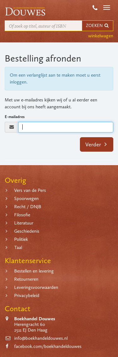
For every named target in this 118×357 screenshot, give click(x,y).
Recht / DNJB (27, 206)
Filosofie (22, 215)
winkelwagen (100, 36)
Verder (96, 144)
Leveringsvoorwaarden (36, 287)
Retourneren (26, 279)
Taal (18, 247)
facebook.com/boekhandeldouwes (47, 346)
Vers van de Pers (30, 190)
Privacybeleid (26, 295)
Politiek (21, 239)
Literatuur (23, 223)
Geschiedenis (26, 231)
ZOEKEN (97, 25)
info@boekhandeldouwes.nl (41, 338)
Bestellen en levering (34, 271)
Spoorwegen (26, 198)
